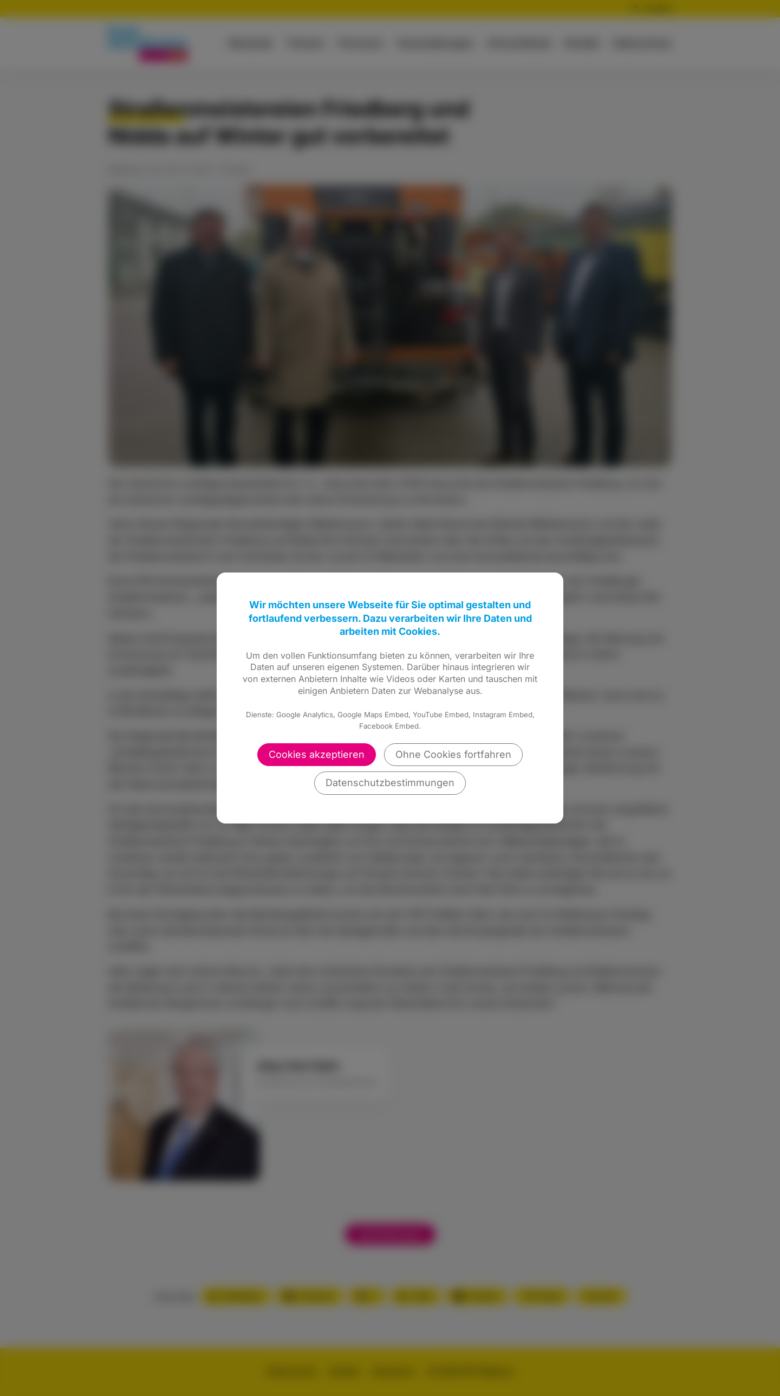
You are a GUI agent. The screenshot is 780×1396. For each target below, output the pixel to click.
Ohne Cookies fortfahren (453, 754)
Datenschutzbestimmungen (390, 782)
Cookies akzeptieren (317, 754)
